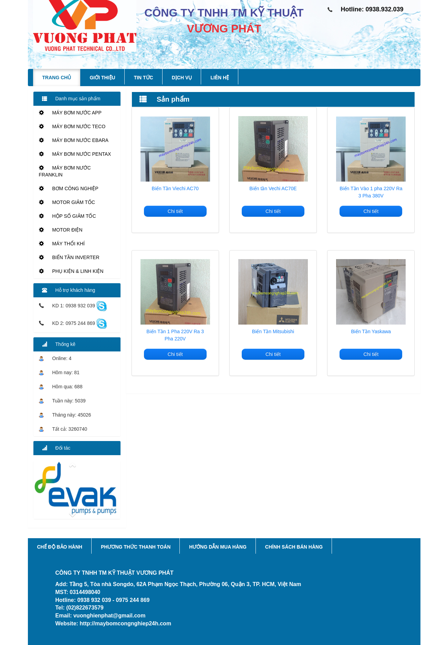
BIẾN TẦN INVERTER (69, 257)
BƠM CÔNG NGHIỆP (68, 188)
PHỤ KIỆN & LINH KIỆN (71, 271)
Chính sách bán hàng (294, 547)
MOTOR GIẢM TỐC (67, 202)
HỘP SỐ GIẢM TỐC (67, 216)
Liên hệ (219, 77)
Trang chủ (56, 77)
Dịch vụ (182, 77)
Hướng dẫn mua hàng (218, 547)
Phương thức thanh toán (135, 547)
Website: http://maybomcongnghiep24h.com (113, 623)
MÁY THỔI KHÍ (62, 243)
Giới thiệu (102, 77)
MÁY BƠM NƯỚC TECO (72, 126)
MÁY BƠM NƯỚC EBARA (73, 140)
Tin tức (143, 77)
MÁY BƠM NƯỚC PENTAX (75, 154)
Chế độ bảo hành (59, 547)
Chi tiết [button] (175, 211)
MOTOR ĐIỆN (61, 230)
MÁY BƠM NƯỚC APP (70, 112)
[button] (77, 464)
